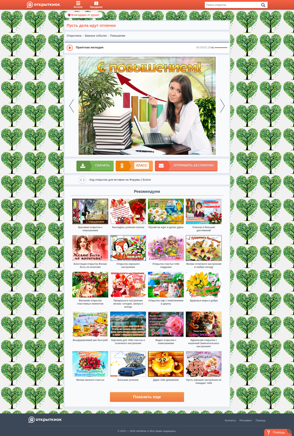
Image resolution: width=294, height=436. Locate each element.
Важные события (96, 35)
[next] (222, 106)
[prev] (71, 106)
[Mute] (213, 48)
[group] (147, 47)
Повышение (117, 35)
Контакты (230, 420)
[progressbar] (221, 47)
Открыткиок (74, 35)
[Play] (70, 48)
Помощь (261, 420)
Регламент (246, 420)
